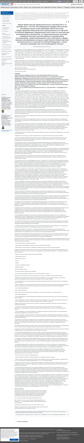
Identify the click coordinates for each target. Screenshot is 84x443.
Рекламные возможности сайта (62, 435)
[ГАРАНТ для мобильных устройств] (55, 1)
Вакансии (9, 1)
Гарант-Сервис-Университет (23, 440)
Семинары (29, 1)
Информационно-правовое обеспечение (6, 13)
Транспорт (53, 7)
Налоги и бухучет (14, 7)
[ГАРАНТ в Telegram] (62, 1)
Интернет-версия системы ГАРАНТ (5, 20)
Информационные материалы (5, 54)
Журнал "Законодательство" (6, 34)
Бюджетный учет (80, 7)
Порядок (27, 60)
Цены (20, 1)
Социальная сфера (36, 7)
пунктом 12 (40, 360)
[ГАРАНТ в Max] (61, 1)
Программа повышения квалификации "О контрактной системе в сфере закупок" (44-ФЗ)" (6, 99)
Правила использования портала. (42, 433)
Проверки (73, 7)
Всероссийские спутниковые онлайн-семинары (6, 41)
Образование (47, 7)
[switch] (16, 4)
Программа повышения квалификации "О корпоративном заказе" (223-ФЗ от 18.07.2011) (7, 117)
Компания (3, 1)
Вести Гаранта (5, 31)
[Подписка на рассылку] (53, 1)
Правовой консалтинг (6, 23)
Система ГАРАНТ (5, 18)
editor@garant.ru (75, 432)
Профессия (67, 7)
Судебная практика (5, 7)
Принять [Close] (14, 439)
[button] (76, 4)
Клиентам (45, 1)
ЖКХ (42, 7)
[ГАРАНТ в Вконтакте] (57, 1)
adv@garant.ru (76, 434)
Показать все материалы (21, 421)
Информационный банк (6, 51)
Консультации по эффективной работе (6, 37)
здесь (50, 46)
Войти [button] (75, 1)
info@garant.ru (33, 438)
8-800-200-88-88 (59, 429)
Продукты (15, 1)
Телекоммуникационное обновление (7, 59)
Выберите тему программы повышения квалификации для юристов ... (7, 130)
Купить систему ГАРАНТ (6, 56)
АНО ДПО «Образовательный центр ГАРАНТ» (7, 63)
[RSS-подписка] (70, 1)
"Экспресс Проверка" (6, 47)
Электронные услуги (6, 44)
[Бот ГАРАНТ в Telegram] (64, 1)
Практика (26, 7)
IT (63, 7)
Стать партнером (38, 1)
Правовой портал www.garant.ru (6, 28)
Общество (59, 7)
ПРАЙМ (3, 25)
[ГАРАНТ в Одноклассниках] (66, 1)
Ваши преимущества (6, 49)
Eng (81, 1)
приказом (21, 87)
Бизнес (21, 7)
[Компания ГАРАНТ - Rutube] (68, 1)
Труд (30, 7)
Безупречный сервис (6, 15)
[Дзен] (59, 1)
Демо (24, 1)
